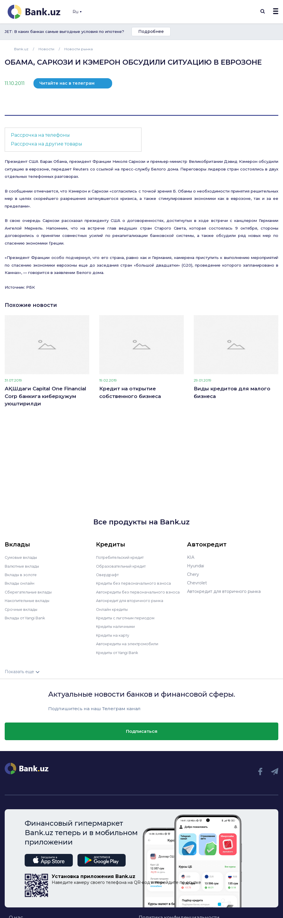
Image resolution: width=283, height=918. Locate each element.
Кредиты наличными (117, 629)
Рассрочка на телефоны (40, 135)
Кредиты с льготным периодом (129, 621)
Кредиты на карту (115, 638)
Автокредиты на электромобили (130, 646)
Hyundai (195, 565)
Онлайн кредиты (114, 612)
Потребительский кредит (123, 557)
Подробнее (151, 31)
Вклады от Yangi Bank (28, 617)
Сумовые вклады (22, 557)
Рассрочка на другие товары (46, 144)
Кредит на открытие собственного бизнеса (130, 392)
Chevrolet (197, 583)
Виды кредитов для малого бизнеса (232, 392)
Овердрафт (108, 574)
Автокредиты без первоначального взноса (133, 593)
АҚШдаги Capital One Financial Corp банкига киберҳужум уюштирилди (45, 396)
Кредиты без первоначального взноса (136, 583)
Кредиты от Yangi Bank (120, 655)
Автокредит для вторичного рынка (133, 604)
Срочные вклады (22, 608)
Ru (77, 11)
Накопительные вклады (30, 600)
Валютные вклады (24, 565)
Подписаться (141, 734)
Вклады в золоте (22, 574)
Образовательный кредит (123, 565)
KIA (190, 557)
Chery (193, 574)
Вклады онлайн (21, 583)
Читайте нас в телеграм (67, 83)
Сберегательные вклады (30, 591)
